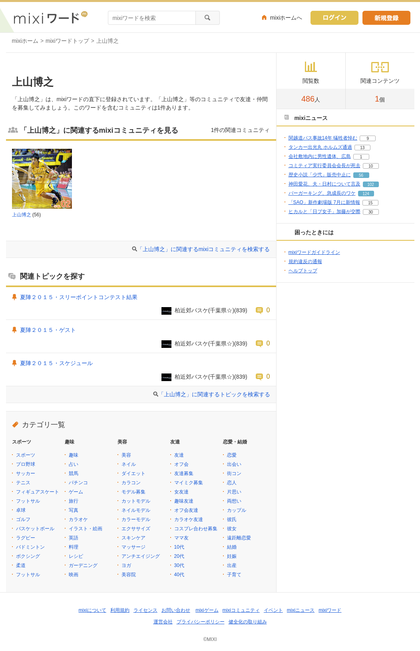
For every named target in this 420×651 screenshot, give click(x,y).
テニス (23, 482)
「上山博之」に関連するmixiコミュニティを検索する (203, 249)
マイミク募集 (188, 482)
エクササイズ (135, 528)
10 (370, 166)
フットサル (28, 501)
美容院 (128, 574)
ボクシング (28, 556)
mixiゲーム (206, 610)
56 (361, 175)
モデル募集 (133, 492)
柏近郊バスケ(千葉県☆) (204, 310)
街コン (234, 473)
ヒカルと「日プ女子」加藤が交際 (324, 211)
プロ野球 (25, 464)
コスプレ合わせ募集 (195, 528)
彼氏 (232, 519)
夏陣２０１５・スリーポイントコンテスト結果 (78, 297)
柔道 (21, 565)
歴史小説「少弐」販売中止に (320, 175)
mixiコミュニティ (241, 610)
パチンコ (78, 482)
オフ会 (181, 464)
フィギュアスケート (37, 492)
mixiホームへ (286, 17)
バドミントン (30, 547)
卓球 (21, 510)
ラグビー (25, 538)
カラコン (131, 482)
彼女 (232, 528)
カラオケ (78, 519)
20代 (179, 556)
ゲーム (76, 492)
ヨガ (126, 565)
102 (370, 184)
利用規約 (119, 610)
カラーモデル (135, 519)
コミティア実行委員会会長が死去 (324, 165)
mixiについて (92, 610)
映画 (73, 574)
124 (365, 194)
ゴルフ (23, 519)
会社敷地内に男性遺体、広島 (320, 156)
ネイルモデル (135, 510)
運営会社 (163, 622)
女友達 (181, 492)
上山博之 (21, 215)
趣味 (73, 455)
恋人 (232, 482)
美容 (126, 455)
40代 (179, 574)
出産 (232, 565)
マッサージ (133, 547)
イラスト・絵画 (85, 528)
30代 (179, 565)
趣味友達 (183, 501)
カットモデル (135, 501)
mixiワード (329, 610)
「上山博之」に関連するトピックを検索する (214, 394)
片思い (234, 492)
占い (73, 464)
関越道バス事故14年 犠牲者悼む (323, 138)
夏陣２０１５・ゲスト (48, 330)
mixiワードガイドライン (314, 252)
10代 (179, 547)
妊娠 (232, 556)
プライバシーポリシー (201, 622)
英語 (73, 538)
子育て (234, 574)
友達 (179, 455)
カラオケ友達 (188, 519)
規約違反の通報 (305, 261)
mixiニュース (301, 610)
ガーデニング (83, 565)
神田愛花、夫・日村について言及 (324, 184)
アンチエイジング (140, 556)
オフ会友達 (186, 510)
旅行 (73, 501)
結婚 (232, 547)
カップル (236, 510)
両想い (234, 501)
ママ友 (181, 538)
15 (370, 203)
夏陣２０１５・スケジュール (56, 363)
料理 (73, 547)
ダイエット (133, 473)
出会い (234, 464)
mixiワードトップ (67, 41)
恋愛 (232, 455)
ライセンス (145, 610)
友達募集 (183, 473)
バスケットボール (35, 528)
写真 (73, 510)
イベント (273, 610)
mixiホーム (25, 41)
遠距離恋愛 (239, 538)
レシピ (76, 556)
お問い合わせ (175, 610)
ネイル (128, 464)
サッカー (25, 473)
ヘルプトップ (303, 271)
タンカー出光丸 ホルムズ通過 (320, 147)
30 (370, 212)
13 (362, 148)
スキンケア (133, 538)
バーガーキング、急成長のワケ (322, 193)
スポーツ (25, 455)
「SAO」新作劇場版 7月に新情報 (324, 202)
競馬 (73, 473)
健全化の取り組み (248, 622)
